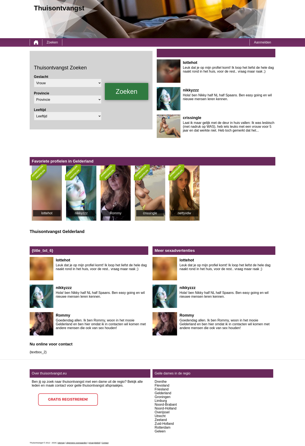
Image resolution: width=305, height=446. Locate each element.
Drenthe (161, 381)
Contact (105, 443)
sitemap (61, 443)
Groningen (163, 397)
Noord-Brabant (166, 404)
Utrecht (160, 416)
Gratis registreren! (68, 399)
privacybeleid (94, 443)
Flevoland (162, 385)
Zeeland (161, 420)
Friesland (162, 389)
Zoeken (52, 42)
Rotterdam (163, 427)
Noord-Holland (165, 408)
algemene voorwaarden (76, 443)
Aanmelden (262, 42)
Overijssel (162, 412)
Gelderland (163, 393)
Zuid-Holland (164, 423)
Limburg (161, 401)
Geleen (160, 431)
